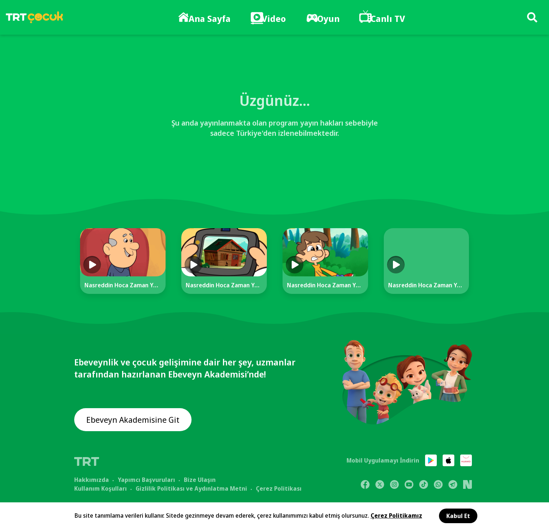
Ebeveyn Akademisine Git (135, 420)
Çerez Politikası (279, 488)
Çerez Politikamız (396, 515)
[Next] (493, 267)
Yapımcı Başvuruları (146, 479)
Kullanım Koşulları (100, 488)
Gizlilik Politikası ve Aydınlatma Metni (191, 488)
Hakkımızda (91, 479)
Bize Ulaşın (200, 479)
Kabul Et (458, 516)
